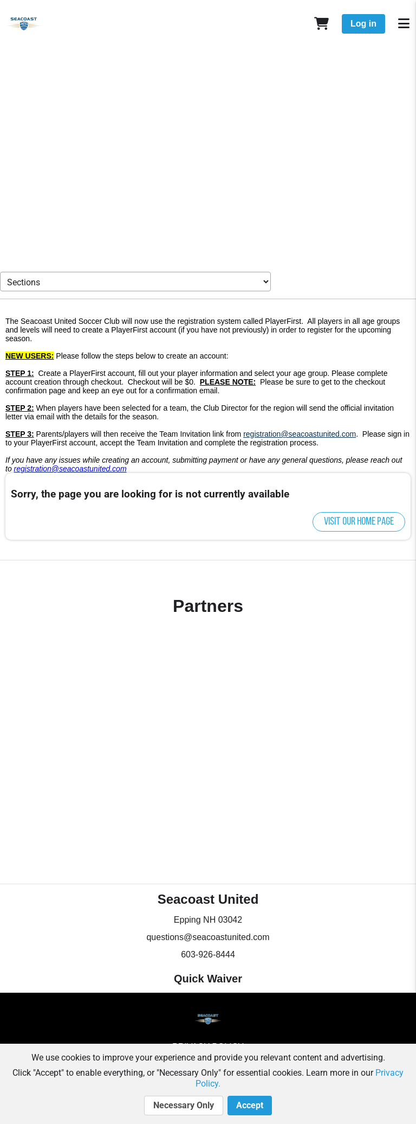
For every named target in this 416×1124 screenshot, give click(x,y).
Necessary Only (184, 1105)
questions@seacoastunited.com (207, 937)
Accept (249, 1105)
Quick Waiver (208, 978)
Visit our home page (359, 521)
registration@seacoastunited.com (299, 434)
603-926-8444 (208, 954)
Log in (363, 23)
